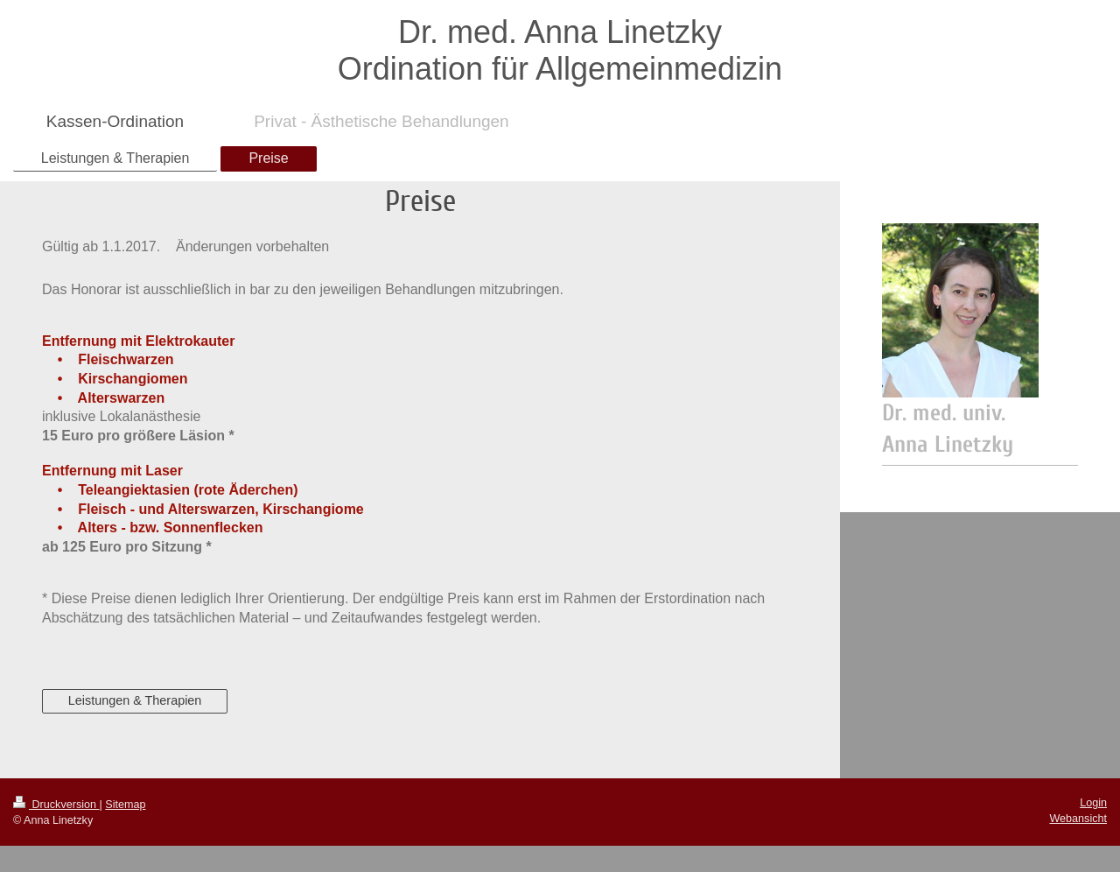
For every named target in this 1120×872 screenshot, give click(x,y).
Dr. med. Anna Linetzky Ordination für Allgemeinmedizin (560, 50)
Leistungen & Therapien (135, 700)
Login (1093, 803)
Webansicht (1078, 818)
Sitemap (125, 804)
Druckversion (56, 804)
